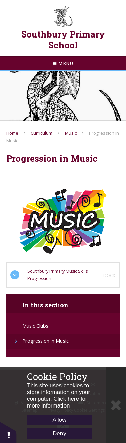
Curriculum (41, 133)
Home (12, 133)
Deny (59, 433)
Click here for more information (57, 402)
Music (71, 133)
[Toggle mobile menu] (63, 63)
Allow (60, 420)
